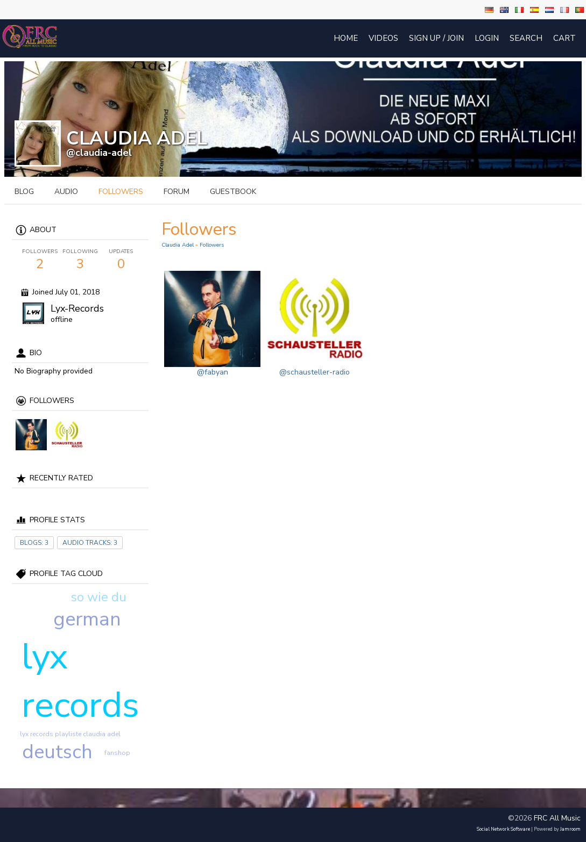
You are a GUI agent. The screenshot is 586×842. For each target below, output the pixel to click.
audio (66, 191)
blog (24, 191)
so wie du (98, 597)
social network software (503, 829)
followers (120, 191)
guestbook (233, 191)
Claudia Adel (177, 245)
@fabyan (212, 372)
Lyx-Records (77, 308)
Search (526, 38)
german (87, 619)
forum (176, 191)
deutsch (57, 752)
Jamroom (570, 829)
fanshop (117, 753)
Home (346, 38)
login (487, 38)
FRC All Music (557, 818)
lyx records (80, 680)
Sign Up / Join (436, 38)
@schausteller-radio (314, 372)
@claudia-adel (99, 152)
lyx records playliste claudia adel (70, 734)
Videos (383, 38)
